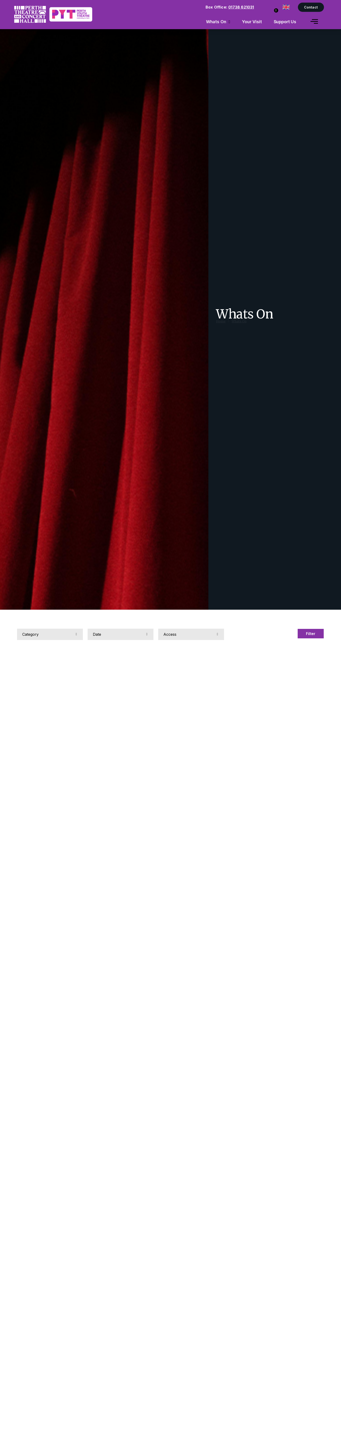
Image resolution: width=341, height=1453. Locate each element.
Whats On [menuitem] (216, 21)
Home (221, 326)
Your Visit (252, 21)
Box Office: (230, 7)
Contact (311, 7)
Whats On (239, 326)
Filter (310, 633)
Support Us (285, 21)
